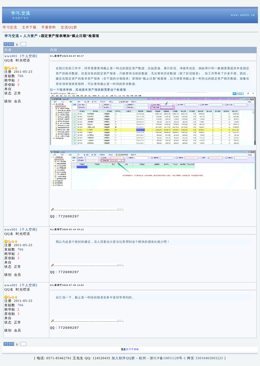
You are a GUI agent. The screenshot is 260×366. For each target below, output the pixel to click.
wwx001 (11, 56)
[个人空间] (28, 56)
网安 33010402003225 (205, 359)
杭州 (142, 359)
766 (20, 76)
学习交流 (12, 36)
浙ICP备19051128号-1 (168, 359)
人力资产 (30, 36)
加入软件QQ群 (123, 359)
